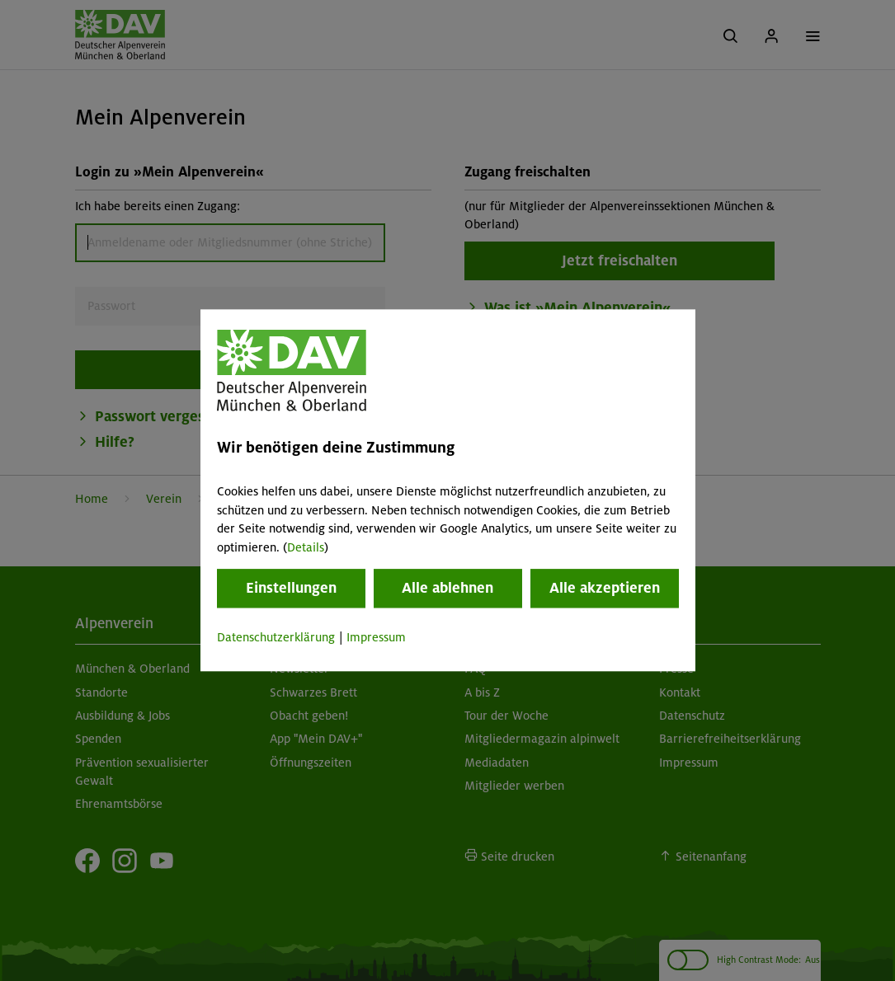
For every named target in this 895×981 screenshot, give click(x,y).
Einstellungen (291, 588)
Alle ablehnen (447, 588)
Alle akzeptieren (604, 588)
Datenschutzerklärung (276, 637)
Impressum (376, 637)
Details (305, 547)
